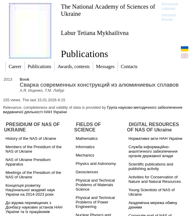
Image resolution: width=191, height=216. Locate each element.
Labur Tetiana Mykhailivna (95, 32)
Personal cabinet (170, 6)
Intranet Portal (169, 17)
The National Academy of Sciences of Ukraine (108, 10)
